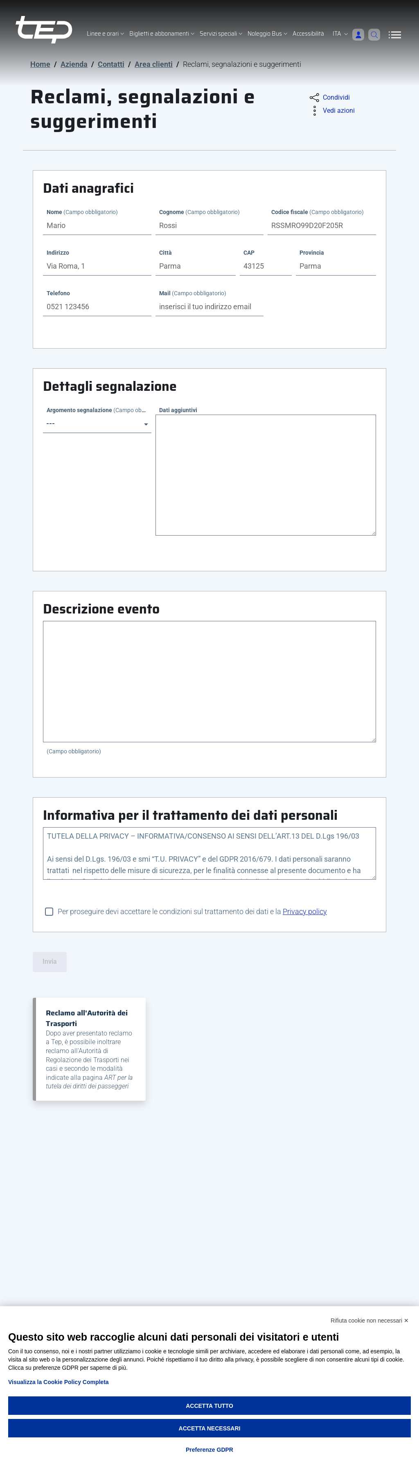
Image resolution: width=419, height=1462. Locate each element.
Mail (192, 293)
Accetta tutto (209, 1406)
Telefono (58, 293)
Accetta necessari (210, 1428)
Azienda (74, 64)
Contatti (111, 64)
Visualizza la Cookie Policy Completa (58, 1382)
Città (165, 252)
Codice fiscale (317, 212)
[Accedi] (354, 35)
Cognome (199, 212)
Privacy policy (305, 911)
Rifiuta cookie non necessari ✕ (370, 1320)
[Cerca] (372, 35)
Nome (82, 212)
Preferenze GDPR (209, 1449)
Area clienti (154, 64)
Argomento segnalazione (99, 410)
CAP (249, 252)
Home (40, 64)
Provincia (312, 252)
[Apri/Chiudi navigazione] (394, 35)
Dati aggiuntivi (178, 410)
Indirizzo (58, 252)
